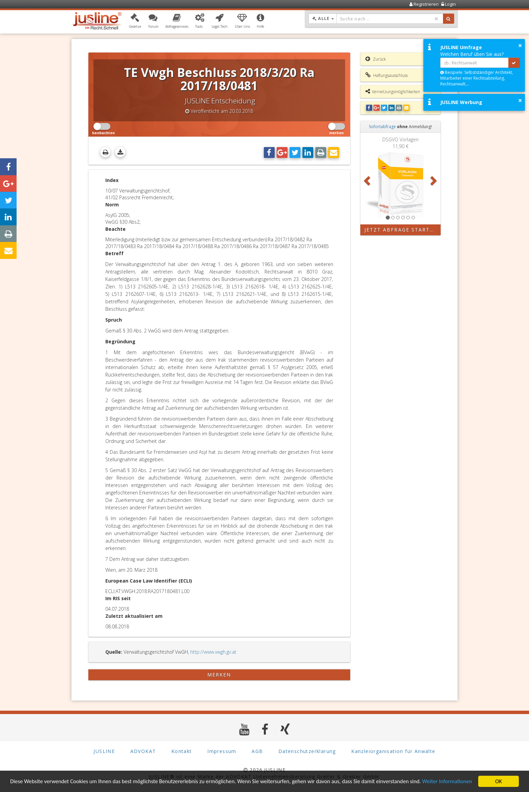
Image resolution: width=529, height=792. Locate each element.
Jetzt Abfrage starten (401, 229)
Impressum (221, 751)
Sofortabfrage (382, 126)
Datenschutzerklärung (307, 751)
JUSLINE (104, 751)
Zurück (375, 59)
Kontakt (181, 751)
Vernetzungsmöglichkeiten (392, 91)
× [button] (520, 45)
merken (219, 674)
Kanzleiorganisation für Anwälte (393, 751)
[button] (135, 21)
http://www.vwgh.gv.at (213, 652)
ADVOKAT (143, 751)
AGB (257, 751)
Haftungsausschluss (386, 75)
